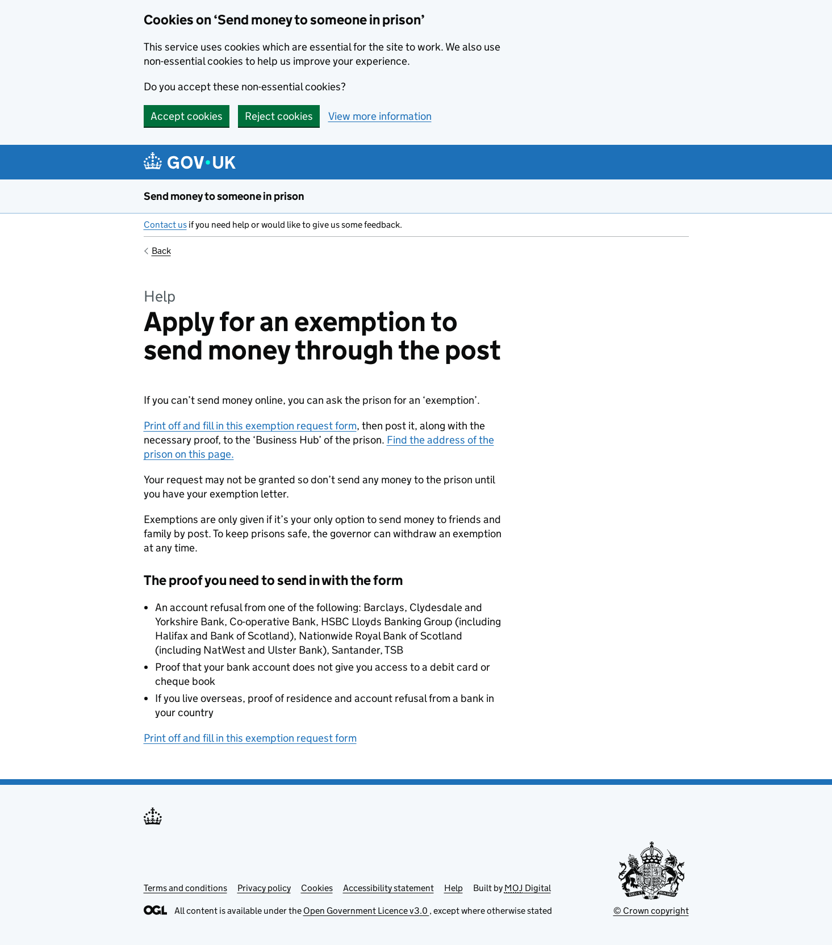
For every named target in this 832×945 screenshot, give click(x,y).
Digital (527, 888)
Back (161, 250)
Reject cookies (279, 116)
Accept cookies (186, 116)
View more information (380, 116)
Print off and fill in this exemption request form (250, 425)
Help (453, 888)
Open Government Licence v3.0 (366, 910)
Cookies (317, 888)
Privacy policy (264, 888)
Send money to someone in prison (224, 196)
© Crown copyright (651, 910)
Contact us (165, 224)
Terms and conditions (185, 888)
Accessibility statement (388, 888)
